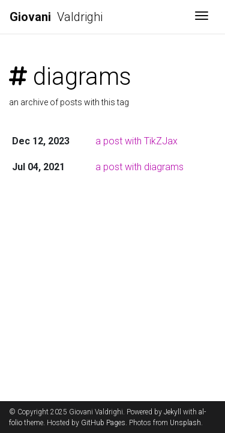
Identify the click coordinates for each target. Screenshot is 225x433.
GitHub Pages (103, 423)
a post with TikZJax (136, 141)
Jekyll (172, 412)
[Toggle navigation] (201, 17)
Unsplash (185, 423)
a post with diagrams (139, 167)
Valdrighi (56, 17)
